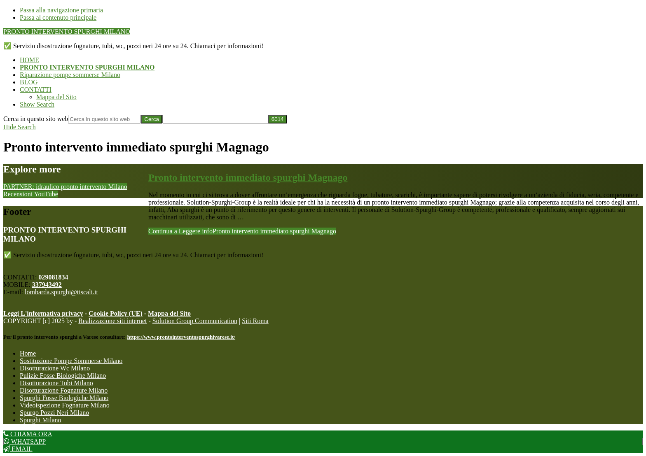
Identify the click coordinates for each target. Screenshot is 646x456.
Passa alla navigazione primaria (61, 10)
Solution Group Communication (194, 320)
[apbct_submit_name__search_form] (277, 119)
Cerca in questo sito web (35, 118)
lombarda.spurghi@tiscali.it (61, 291)
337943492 (47, 284)
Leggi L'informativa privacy (43, 313)
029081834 (53, 277)
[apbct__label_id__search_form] (215, 119)
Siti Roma (255, 320)
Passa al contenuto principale (58, 17)
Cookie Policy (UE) (116, 313)
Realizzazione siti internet (112, 320)
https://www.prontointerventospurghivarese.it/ (181, 337)
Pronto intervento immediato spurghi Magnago (248, 177)
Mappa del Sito (169, 313)
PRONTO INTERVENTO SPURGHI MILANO (66, 31)
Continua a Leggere (242, 231)
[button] (37, 104)
